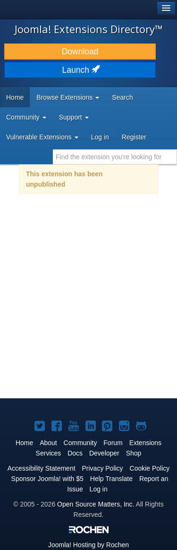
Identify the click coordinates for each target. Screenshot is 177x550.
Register (134, 137)
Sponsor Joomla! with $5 (47, 478)
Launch (80, 70)
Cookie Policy (150, 468)
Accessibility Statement (42, 468)
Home (15, 97)
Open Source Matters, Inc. (95, 504)
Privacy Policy (102, 468)
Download (80, 51)
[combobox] (115, 156)
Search (122, 97)
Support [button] (74, 117)
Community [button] (26, 117)
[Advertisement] (88, 302)
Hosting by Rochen (88, 545)
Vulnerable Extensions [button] (42, 137)
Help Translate (111, 478)
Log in (100, 137)
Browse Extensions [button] (67, 97)
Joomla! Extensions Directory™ (89, 29)
